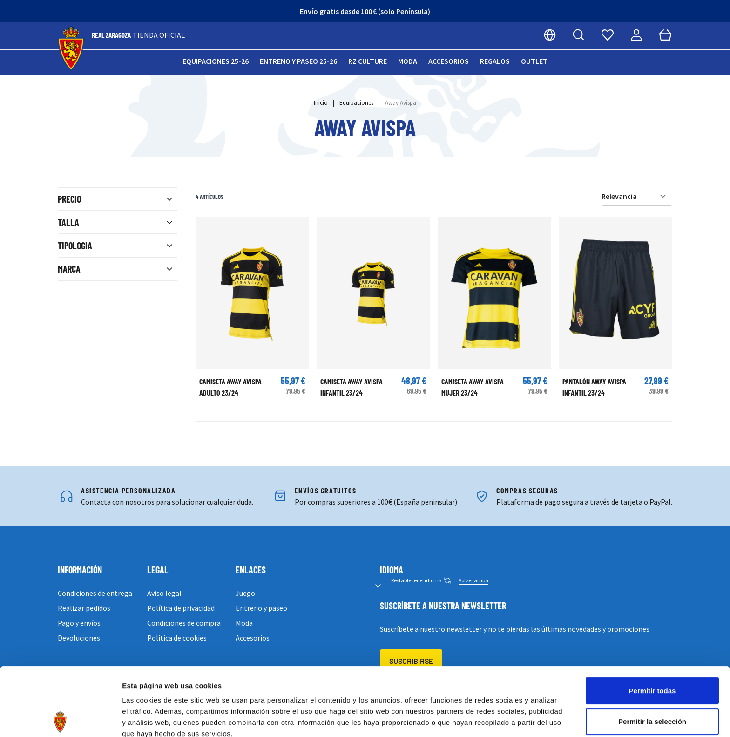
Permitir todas (652, 622)
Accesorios (448, 61)
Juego (245, 593)
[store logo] (71, 48)
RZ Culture (367, 61)
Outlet (534, 61)
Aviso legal (164, 593)
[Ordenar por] (637, 196)
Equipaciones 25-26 (215, 61)
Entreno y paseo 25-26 (298, 61)
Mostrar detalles (504, 719)
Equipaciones (356, 103)
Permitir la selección (652, 653)
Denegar (652, 683)
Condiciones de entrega (95, 593)
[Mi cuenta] (636, 35)
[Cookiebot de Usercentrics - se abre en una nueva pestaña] (60, 719)
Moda (407, 61)
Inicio (321, 103)
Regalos (495, 61)
